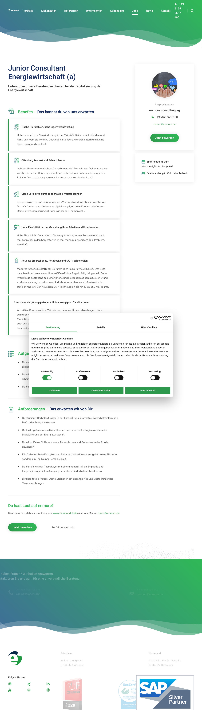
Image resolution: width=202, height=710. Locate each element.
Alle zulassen (147, 390)
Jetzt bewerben (22, 527)
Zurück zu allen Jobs (63, 527)
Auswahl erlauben (101, 390)
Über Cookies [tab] (149, 327)
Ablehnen (54, 390)
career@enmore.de (109, 513)
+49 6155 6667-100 (166, 117)
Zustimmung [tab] (53, 327)
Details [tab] (101, 327)
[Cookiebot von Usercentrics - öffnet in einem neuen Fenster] (157, 318)
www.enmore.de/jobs (65, 513)
